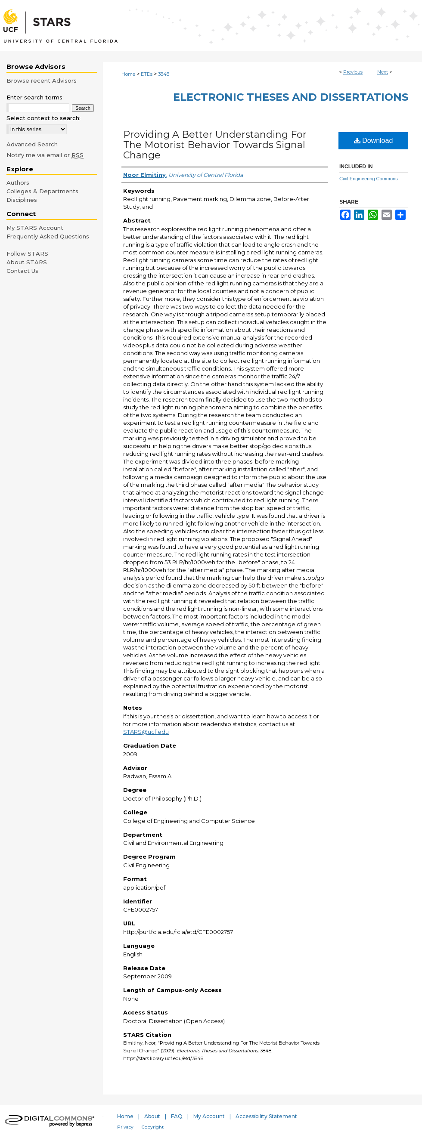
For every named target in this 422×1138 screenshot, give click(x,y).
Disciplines (21, 199)
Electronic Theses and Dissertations (290, 97)
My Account (209, 1116)
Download (373, 140)
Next (382, 72)
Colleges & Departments (42, 191)
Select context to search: (43, 117)
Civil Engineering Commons (368, 178)
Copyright (153, 1127)
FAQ (177, 1116)
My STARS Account (34, 227)
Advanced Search (32, 144)
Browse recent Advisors (41, 80)
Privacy (125, 1127)
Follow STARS (27, 253)
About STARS (26, 262)
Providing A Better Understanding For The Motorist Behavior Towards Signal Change (215, 145)
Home (128, 74)
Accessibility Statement (266, 1116)
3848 (163, 74)
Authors (17, 182)
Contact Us (22, 270)
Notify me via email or (45, 155)
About (152, 1116)
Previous (353, 72)
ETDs (146, 74)
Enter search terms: (35, 97)
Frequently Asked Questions (47, 236)
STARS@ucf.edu (146, 731)
